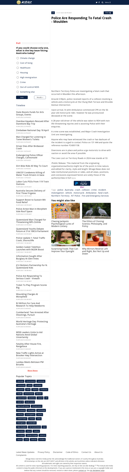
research (21, 389)
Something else (27, 92)
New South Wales (23, 406)
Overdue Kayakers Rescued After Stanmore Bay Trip (32, 122)
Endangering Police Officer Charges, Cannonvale (29, 156)
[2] (97, 465)
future (29, 431)
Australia (69, 189)
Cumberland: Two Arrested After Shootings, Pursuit (32, 313)
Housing (24, 72)
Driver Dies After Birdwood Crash (29, 147)
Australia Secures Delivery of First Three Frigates (30, 192)
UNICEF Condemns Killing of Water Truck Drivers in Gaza (30, 173)
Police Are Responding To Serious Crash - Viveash (29, 277)
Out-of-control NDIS (29, 87)
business (32, 398)
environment (29, 394)
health (20, 394)
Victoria (35, 389)
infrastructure (36, 406)
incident (102, 189)
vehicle (68, 192)
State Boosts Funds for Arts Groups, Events (30, 113)
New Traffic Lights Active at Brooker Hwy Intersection (30, 354)
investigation (57, 192)
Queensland (22, 398)
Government (30, 381)
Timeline (20, 105)
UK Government (34, 427)
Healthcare (25, 67)
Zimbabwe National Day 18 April (32, 130)
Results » (40, 97)
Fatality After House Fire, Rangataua (28, 345)
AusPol (40, 414)
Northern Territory (60, 195)
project (31, 419)
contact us (82, 470)
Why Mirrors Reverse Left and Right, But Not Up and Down (95, 251)
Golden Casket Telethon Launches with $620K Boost (30, 248)
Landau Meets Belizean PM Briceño (30, 363)
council (40, 398)
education (31, 410)
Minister (39, 394)
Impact (20, 439)
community (21, 385)
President (21, 435)
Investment (21, 410)
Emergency (21, 423)
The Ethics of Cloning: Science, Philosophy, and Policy (94, 224)
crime (94, 189)
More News (33, 370)
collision (86, 189)
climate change (32, 435)
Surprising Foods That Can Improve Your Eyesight (64, 250)
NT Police (75, 195)
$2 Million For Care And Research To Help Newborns (30, 304)
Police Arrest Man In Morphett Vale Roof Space (31, 210)
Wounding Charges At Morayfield (27, 295)
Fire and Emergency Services (95, 195)
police (60, 189)
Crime (23, 82)
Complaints (21, 455)
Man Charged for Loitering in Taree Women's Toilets (31, 138)
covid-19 (20, 402)
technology (41, 410)
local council (30, 402)
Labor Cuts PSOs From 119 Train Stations (32, 183)
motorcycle (79, 192)
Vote (22, 97)
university (41, 381)
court (26, 439)
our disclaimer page (97, 470)
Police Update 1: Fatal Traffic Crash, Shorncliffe (30, 239)
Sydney (36, 431)
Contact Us (91, 452)
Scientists (21, 431)
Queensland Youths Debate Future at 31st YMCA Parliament (32, 230)
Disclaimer (61, 452)
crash (77, 189)
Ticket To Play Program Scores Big (31, 286)
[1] (95, 465)
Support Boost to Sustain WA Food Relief (31, 201)
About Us (104, 452)
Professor (44, 389)
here (73, 178)
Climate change (27, 58)
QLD (44, 427)
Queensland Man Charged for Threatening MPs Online (31, 221)
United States (22, 419)
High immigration (28, 77)
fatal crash (103, 192)
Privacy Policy (46, 452)
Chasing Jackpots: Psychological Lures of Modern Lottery (62, 224)
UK (46, 398)
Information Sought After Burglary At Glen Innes (29, 257)
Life (53, 13)
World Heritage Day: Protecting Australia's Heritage (32, 322)
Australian (38, 385)
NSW (28, 389)
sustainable (32, 423)
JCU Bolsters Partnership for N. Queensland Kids (31, 266)
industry (20, 414)
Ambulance (91, 192)
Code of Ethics (76, 452)
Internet (34, 439)
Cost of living (26, 63)
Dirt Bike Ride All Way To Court (32, 165)
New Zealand (22, 427)
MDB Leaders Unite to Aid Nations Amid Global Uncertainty (29, 335)
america (42, 435)
